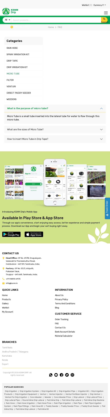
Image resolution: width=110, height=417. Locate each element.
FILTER (10, 80)
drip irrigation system (29, 391)
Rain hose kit (37, 406)
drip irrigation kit (49, 391)
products (6, 299)
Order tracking (61, 319)
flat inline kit (43, 409)
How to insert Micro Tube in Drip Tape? (27, 139)
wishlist (5, 308)
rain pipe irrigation (62, 403)
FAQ (57, 323)
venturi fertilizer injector (76, 394)
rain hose (10, 403)
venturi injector (56, 394)
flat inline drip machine (94, 400)
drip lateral (79, 397)
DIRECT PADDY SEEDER (19, 93)
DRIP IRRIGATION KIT (17, 67)
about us (59, 295)
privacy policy (61, 299)
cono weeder (36, 397)
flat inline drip (53, 400)
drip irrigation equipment (26, 394)
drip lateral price (94, 397)
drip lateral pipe (12, 400)
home (5, 295)
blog (57, 308)
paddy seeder (52, 406)
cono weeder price (62, 397)
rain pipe (78, 403)
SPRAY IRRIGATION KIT (18, 54)
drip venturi (95, 394)
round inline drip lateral (33, 400)
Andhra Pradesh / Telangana (15, 352)
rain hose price (44, 403)
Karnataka (7, 356)
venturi (43, 394)
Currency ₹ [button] (99, 5)
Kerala (5, 360)
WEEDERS (11, 99)
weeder (48, 397)
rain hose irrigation (26, 403)
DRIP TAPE (12, 61)
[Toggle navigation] (106, 13)
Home (51, 27)
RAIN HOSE (12, 48)
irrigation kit (83, 391)
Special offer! (20, 27)
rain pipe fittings (21, 406)
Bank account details (65, 332)
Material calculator (63, 336)
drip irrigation (11, 391)
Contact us (60, 328)
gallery (5, 303)
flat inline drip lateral (71, 400)
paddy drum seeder (90, 406)
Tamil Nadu (7, 347)
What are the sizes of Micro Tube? (25, 129)
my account (7, 312)
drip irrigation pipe (67, 391)
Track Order (107, 208)
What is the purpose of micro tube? (27, 108)
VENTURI (11, 86)
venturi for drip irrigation (16, 397)
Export (5, 364)
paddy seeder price (70, 406)
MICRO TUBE (13, 73)
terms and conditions (65, 303)
